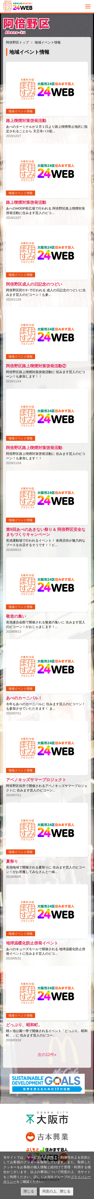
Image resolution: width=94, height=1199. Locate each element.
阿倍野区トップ (17, 42)
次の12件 (46, 1054)
